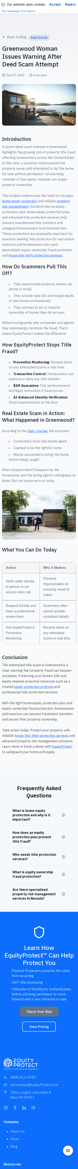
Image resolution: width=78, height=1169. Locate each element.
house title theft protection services (35, 255)
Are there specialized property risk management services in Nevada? (34, 894)
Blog (13, 1146)
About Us (17, 1131)
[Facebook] (15, 1107)
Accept (55, 4)
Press (14, 1139)
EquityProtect (62, 746)
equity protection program (33, 687)
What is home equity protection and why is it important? (31, 815)
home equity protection (19, 201)
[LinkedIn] (24, 1107)
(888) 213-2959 (20, 1077)
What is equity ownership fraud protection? (32, 874)
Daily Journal (37, 431)
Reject (70, 4)
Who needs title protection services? (34, 856)
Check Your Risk (39, 1013)
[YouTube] (33, 1107)
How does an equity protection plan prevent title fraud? (31, 836)
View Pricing (39, 1028)
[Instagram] (6, 1107)
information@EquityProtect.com (31, 1085)
